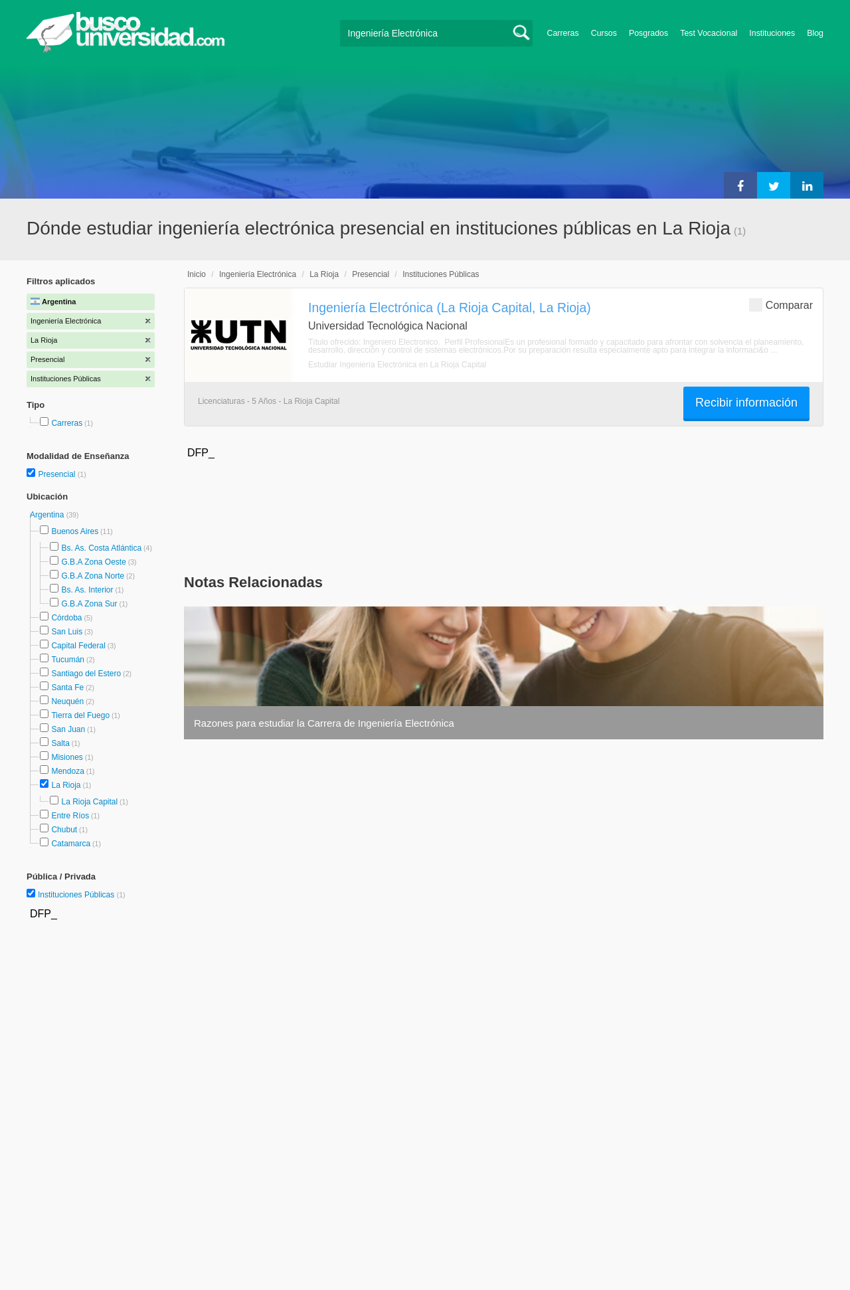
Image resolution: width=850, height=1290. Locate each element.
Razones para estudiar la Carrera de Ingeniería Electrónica (324, 723)
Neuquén (67, 701)
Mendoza (67, 771)
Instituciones (772, 33)
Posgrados (648, 33)
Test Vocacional (708, 33)
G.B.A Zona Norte (92, 576)
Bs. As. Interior (87, 590)
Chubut (64, 829)
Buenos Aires (74, 531)
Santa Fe (67, 687)
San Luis (66, 631)
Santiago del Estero (86, 673)
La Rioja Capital (89, 801)
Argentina (48, 514)
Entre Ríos (70, 815)
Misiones (66, 757)
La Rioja (65, 785)
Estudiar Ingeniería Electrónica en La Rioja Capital (397, 364)
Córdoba (66, 617)
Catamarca (70, 843)
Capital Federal (78, 645)
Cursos (604, 33)
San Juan (68, 729)
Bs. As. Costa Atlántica (101, 548)
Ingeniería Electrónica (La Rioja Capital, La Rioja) (449, 307)
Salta (60, 743)
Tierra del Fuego (80, 715)
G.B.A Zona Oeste (93, 562)
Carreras (563, 33)
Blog (815, 33)
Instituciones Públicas (82, 894)
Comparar (781, 304)
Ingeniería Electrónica (257, 274)
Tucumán (67, 659)
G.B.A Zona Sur (89, 603)
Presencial (57, 474)
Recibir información (746, 402)
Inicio (196, 274)
